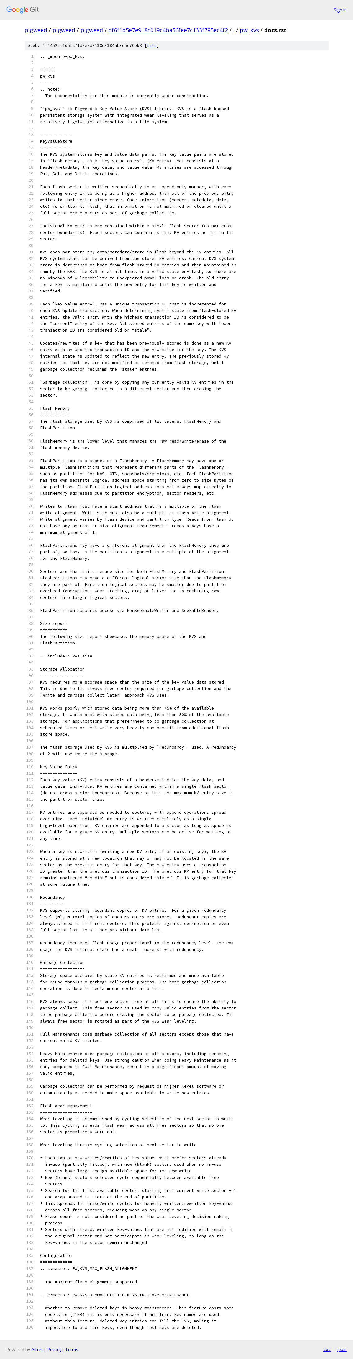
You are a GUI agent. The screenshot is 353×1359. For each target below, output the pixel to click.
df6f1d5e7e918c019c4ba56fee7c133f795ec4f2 (168, 30)
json (342, 1349)
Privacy (54, 1349)
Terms (71, 1349)
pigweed (36, 30)
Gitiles (37, 1349)
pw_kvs (249, 30)
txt (327, 1349)
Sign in (340, 10)
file (152, 45)
